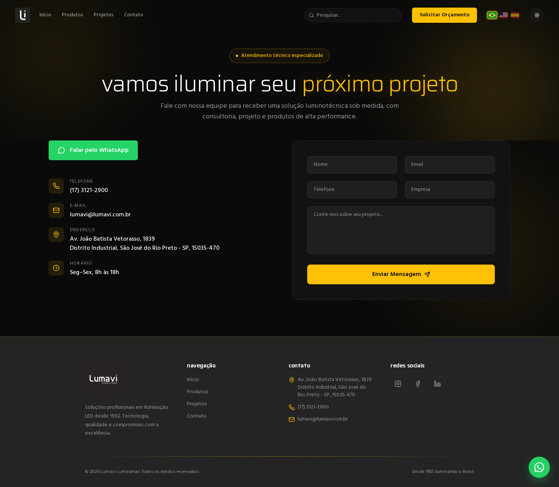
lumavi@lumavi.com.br (318, 419)
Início (45, 14)
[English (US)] (503, 14)
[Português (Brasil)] (492, 15)
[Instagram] (398, 383)
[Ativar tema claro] (537, 14)
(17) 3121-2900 (309, 407)
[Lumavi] (22, 14)
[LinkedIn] (437, 383)
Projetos (104, 14)
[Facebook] (417, 383)
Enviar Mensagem (402, 274)
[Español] (515, 14)
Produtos (72, 14)
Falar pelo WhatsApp (93, 150)
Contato (133, 14)
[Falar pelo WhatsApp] (539, 467)
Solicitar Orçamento (444, 14)
